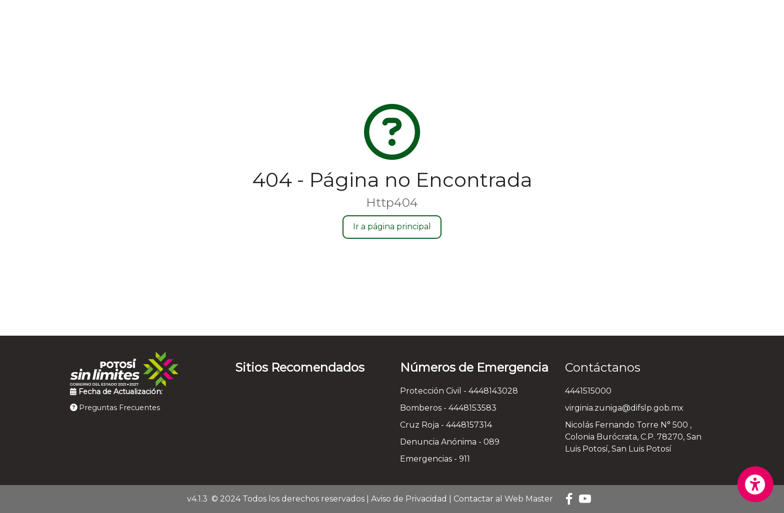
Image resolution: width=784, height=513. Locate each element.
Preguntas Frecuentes (115, 407)
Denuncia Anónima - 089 (450, 442)
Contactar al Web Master (503, 499)
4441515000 (588, 391)
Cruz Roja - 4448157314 (446, 425)
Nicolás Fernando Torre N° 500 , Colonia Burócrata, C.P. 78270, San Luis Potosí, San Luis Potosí (633, 437)
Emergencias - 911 (435, 459)
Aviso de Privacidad (409, 499)
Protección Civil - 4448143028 (459, 391)
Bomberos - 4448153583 (448, 408)
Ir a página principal (392, 226)
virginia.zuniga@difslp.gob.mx (624, 408)
